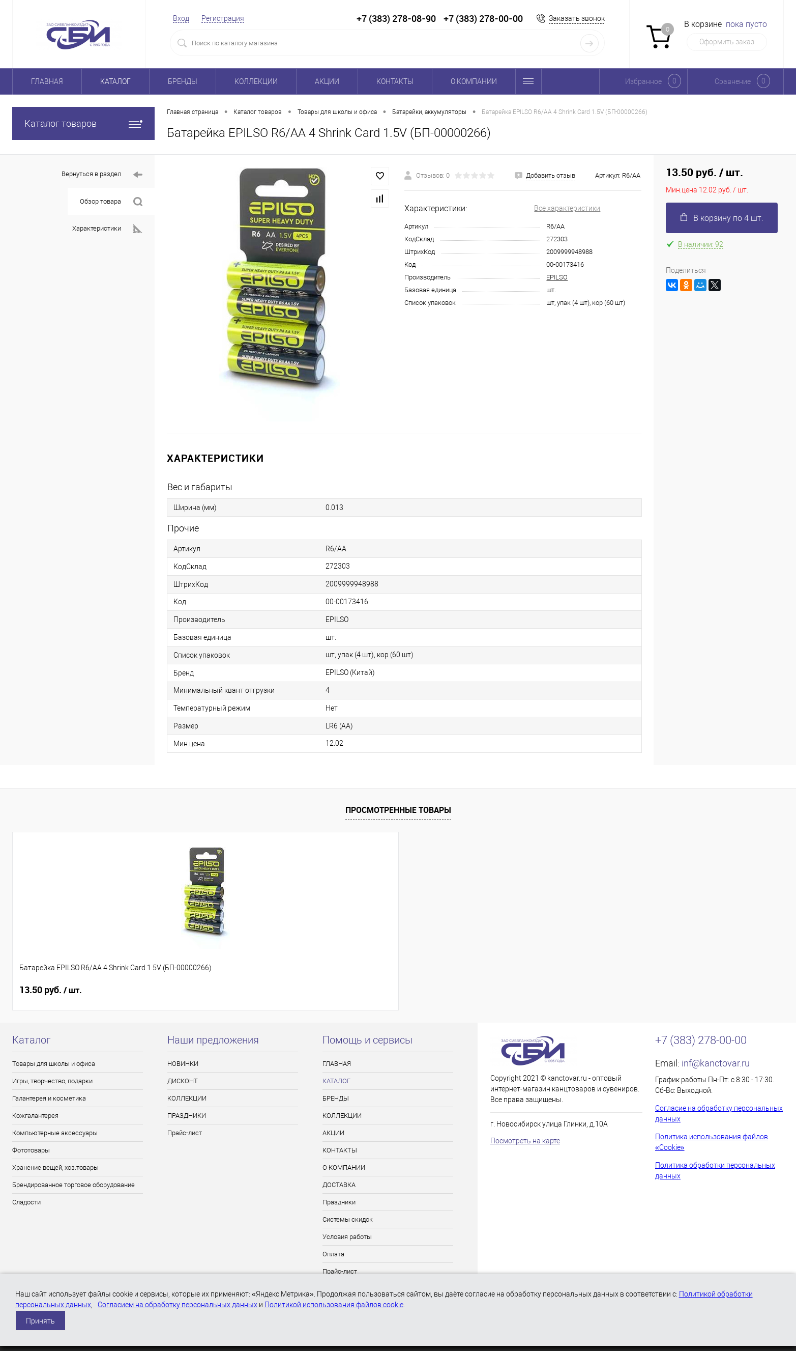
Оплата (333, 1254)
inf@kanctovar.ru (716, 1063)
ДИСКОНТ (182, 1081)
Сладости (26, 1202)
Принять (40, 1321)
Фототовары (31, 1150)
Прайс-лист (184, 1133)
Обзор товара (111, 202)
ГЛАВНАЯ (47, 81)
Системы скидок (347, 1219)
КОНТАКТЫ (395, 81)
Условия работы (347, 1237)
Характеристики (107, 229)
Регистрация (222, 18)
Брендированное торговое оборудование (73, 1185)
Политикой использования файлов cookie (333, 1305)
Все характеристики (567, 208)
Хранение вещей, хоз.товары (55, 1167)
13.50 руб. (50, 990)
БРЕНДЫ (182, 81)
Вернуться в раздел (102, 175)
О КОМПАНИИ (474, 81)
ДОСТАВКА (339, 1185)
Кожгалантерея (35, 1115)
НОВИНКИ (182, 1063)
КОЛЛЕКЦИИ (256, 81)
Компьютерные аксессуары (55, 1133)
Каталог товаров (83, 123)
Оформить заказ (726, 42)
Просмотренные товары (398, 809)
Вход (181, 18)
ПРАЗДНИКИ (186, 1115)
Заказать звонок (577, 18)
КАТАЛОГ (115, 81)
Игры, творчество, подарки (52, 1081)
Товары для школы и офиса (53, 1063)
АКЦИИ (327, 81)
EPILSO (557, 277)
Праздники (339, 1202)
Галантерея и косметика (49, 1098)
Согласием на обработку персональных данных (177, 1305)
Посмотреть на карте (525, 1141)
